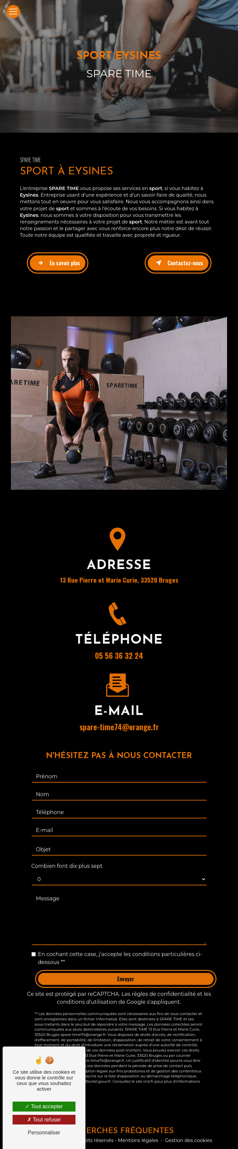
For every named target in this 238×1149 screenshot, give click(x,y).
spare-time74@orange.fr (119, 719)
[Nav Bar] (13, 11)
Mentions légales (138, 1140)
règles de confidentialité (164, 987)
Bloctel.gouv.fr (97, 1074)
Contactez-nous (178, 263)
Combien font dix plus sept (67, 859)
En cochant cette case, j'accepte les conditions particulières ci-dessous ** (120, 951)
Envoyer (125, 972)
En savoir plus (57, 263)
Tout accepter (44, 1106)
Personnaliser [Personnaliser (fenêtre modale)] (44, 1132)
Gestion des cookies (188, 1140)
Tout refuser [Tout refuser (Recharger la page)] (44, 1119)
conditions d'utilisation (87, 994)
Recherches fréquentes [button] (119, 1131)
